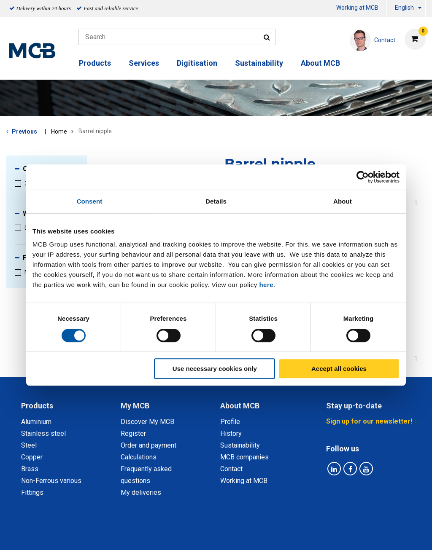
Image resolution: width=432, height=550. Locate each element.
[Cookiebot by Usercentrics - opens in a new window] (363, 177)
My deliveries (141, 492)
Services (144, 63)
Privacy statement (132, 534)
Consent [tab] (90, 201)
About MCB (320, 63)
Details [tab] (216, 201)
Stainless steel (43, 433)
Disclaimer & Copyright (328, 534)
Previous (24, 131)
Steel (29, 445)
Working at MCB (357, 7)
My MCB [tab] (135, 405)
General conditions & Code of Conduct (227, 534)
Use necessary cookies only (215, 368)
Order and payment (148, 445)
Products (95, 63)
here (266, 284)
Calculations (139, 457)
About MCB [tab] (239, 405)
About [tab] (342, 201)
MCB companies (244, 457)
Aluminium (36, 422)
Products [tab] (37, 405)
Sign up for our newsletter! (369, 421)
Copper (32, 457)
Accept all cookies (339, 368)
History (231, 433)
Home (59, 131)
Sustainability (259, 63)
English (404, 7)
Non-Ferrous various (51, 481)
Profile (230, 422)
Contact (231, 469)
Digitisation (197, 63)
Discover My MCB (147, 422)
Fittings (32, 492)
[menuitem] (326, 8)
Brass (29, 469)
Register (133, 433)
